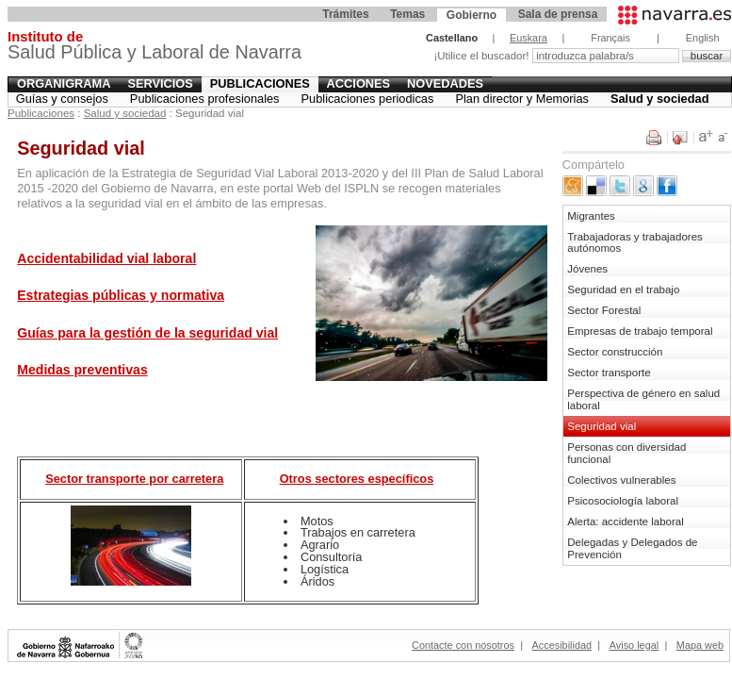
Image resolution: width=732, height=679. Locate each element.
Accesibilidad (562, 645)
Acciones (359, 83)
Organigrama (64, 83)
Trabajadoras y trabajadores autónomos (635, 243)
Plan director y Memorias (522, 98)
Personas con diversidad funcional (626, 453)
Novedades (445, 83)
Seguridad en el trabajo (623, 289)
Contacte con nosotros (463, 645)
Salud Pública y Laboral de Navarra (154, 47)
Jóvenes (587, 268)
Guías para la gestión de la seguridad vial (147, 332)
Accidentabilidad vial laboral (106, 258)
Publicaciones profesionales (205, 98)
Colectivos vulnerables (621, 480)
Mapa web (700, 645)
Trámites (345, 14)
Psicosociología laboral (622, 500)
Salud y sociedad (659, 98)
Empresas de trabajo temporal (639, 331)
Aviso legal (634, 645)
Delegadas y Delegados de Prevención (632, 548)
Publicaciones (260, 83)
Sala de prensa (558, 14)
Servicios (159, 83)
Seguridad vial (601, 426)
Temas (407, 14)
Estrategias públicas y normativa (120, 295)
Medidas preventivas (82, 369)
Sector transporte (608, 372)
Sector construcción (614, 351)
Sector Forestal (604, 310)
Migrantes (591, 216)
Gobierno (471, 15)
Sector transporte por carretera (134, 479)
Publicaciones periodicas (367, 98)
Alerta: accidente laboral (625, 521)
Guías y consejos (62, 98)
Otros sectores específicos (357, 479)
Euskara (528, 37)
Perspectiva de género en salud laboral (643, 399)
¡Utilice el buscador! (482, 55)
